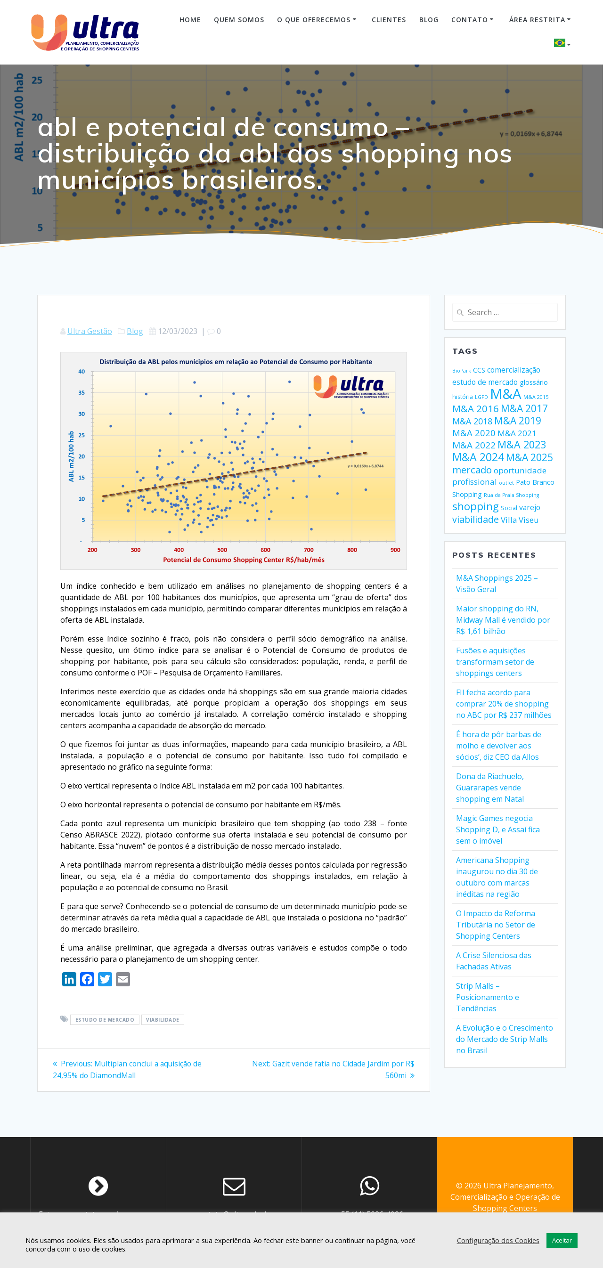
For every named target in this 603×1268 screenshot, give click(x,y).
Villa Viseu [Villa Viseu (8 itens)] (520, 519)
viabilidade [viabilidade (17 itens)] (475, 519)
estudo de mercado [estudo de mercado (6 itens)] (485, 382)
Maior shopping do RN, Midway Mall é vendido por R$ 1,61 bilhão (503, 619)
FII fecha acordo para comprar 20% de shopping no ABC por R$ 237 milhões (504, 703)
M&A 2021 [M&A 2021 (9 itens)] (517, 433)
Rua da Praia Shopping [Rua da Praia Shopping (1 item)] (511, 495)
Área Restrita (537, 19)
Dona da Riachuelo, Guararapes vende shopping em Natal (490, 787)
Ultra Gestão (89, 331)
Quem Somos (239, 19)
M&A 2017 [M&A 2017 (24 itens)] (524, 408)
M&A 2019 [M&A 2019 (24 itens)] (517, 420)
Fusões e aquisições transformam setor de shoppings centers (495, 661)
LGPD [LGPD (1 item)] (481, 397)
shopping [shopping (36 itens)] (475, 506)
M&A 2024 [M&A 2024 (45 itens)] (478, 456)
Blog (429, 19)
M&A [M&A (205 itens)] (506, 393)
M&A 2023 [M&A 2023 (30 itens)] (521, 444)
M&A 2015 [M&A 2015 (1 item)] (535, 397)
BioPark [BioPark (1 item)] (461, 370)
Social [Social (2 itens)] (509, 508)
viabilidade (162, 1019)
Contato (469, 19)
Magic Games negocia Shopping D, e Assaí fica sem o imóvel (498, 829)
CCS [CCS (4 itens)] (479, 370)
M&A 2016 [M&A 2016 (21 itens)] (475, 408)
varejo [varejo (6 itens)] (529, 507)
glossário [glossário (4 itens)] (534, 382)
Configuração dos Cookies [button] (498, 1240)
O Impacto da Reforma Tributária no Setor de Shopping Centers (495, 924)
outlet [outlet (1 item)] (506, 483)
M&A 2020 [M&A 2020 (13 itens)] (474, 433)
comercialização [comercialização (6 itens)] (513, 370)
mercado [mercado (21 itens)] (472, 469)
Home (190, 19)
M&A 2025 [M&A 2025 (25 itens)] (529, 457)
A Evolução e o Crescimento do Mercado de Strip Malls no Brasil (504, 1039)
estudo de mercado (105, 1019)
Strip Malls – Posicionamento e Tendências (487, 997)
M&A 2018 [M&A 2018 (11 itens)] (472, 421)
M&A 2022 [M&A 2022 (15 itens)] (474, 445)
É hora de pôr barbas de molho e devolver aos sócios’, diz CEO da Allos (498, 745)
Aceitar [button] (562, 1240)
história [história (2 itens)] (462, 397)
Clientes (389, 19)
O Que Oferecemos (313, 19)
